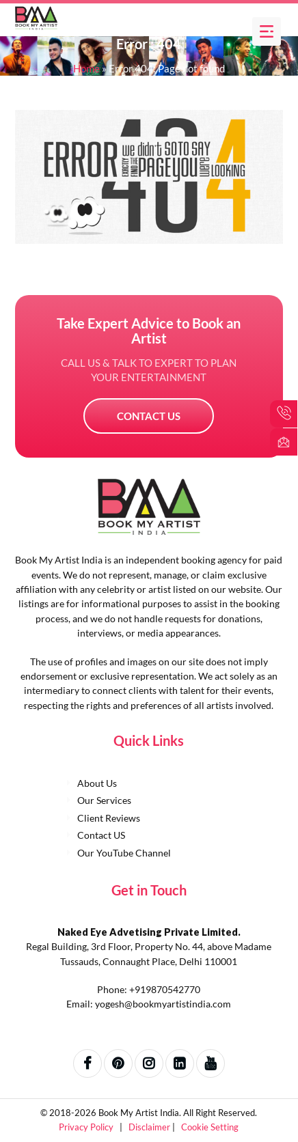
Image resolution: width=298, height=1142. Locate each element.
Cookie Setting (210, 1127)
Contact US (148, 416)
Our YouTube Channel (124, 853)
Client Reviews (108, 818)
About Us (97, 783)
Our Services (104, 800)
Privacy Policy (87, 1127)
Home (86, 68)
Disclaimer (150, 1127)
